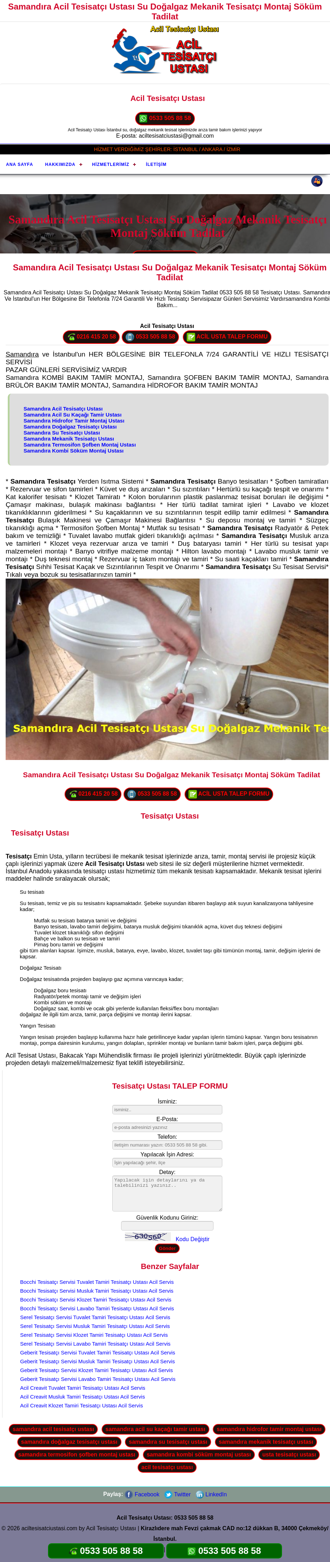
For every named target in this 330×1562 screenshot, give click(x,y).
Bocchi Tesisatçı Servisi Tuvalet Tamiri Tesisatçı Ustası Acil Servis (97, 1282)
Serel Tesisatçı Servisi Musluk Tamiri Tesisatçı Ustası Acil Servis (95, 1326)
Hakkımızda (60, 164)
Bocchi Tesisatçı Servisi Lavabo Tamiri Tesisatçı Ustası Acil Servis (97, 1308)
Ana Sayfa (19, 164)
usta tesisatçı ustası (289, 1455)
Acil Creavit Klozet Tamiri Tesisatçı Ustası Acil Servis (81, 1405)
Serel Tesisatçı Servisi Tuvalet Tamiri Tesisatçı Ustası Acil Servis (95, 1317)
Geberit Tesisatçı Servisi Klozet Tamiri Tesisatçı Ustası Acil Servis (96, 1370)
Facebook (142, 1494)
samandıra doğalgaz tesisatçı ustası (69, 1442)
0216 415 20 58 (91, 337)
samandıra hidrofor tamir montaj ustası (269, 1429)
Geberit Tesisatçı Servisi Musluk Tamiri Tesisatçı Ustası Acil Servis (97, 1361)
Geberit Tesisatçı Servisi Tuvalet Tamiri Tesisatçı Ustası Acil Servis (97, 1352)
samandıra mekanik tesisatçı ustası (266, 1442)
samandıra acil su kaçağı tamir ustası (155, 1429)
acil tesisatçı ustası (167, 1467)
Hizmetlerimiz (111, 164)
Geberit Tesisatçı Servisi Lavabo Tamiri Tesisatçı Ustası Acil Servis (97, 1379)
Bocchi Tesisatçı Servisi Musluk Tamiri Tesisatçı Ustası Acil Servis (96, 1291)
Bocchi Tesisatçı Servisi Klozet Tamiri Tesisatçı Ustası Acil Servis (95, 1300)
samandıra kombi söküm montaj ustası (199, 1455)
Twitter (177, 1494)
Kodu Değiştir (193, 1239)
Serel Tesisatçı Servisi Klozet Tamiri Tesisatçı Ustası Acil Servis (94, 1335)
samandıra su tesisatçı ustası (168, 1442)
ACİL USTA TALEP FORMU (227, 337)
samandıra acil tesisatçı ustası (53, 1429)
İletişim (156, 164)
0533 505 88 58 (165, 118)
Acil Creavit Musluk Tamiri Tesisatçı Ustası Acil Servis (82, 1397)
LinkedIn (211, 1494)
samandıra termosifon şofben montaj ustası (77, 1455)
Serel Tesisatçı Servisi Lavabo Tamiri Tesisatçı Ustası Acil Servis (95, 1344)
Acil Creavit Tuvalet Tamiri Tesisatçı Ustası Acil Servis (82, 1388)
